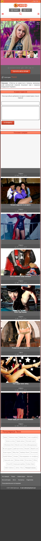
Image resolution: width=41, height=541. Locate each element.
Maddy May (22, 437)
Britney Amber (19, 460)
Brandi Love (34, 449)
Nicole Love (19, 445)
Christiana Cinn (9, 445)
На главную (5, 476)
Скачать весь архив (20, 71)
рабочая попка (18, 449)
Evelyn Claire (30, 464)
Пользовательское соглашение (11, 483)
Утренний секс (8, 460)
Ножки (16, 456)
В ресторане (7, 452)
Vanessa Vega (13, 437)
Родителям (30, 480)
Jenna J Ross (19, 468)
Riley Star (16, 452)
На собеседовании (30, 445)
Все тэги (29, 476)
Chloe (35, 460)
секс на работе (32, 437)
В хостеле (28, 460)
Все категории (6, 480)
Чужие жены (20, 441)
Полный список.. (30, 468)
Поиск (13, 476)
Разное (14, 77)
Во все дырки (7, 449)
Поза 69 (9, 464)
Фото (14, 480)
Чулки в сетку (10, 441)
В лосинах (34, 452)
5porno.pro (16, 488)
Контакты (21, 480)
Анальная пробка (19, 464)
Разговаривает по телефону (29, 456)
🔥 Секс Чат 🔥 (35, 1)
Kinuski (27, 449)
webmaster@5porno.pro (30, 488)
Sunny (5, 437)
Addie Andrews (9, 468)
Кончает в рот (30, 441)
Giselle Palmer (7, 456)
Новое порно (21, 476)
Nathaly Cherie (24, 452)
